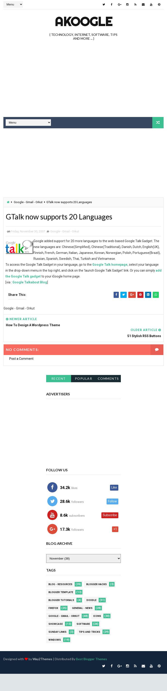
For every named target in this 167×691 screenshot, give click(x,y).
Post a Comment (21, 358)
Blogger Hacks (96, 583)
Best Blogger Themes (91, 658)
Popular (83, 378)
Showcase (55, 623)
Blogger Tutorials (61, 599)
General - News (82, 607)
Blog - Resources (60, 583)
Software (83, 623)
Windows (54, 639)
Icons (97, 615)
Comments (108, 378)
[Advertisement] (60, 163)
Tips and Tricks (89, 631)
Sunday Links (57, 631)
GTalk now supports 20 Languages (59, 216)
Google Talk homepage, (110, 264)
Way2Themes (42, 658)
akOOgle (83, 21)
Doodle (91, 599)
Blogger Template (60, 591)
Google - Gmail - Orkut (28, 202)
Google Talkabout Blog (29, 282)
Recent (58, 378)
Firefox (53, 607)
